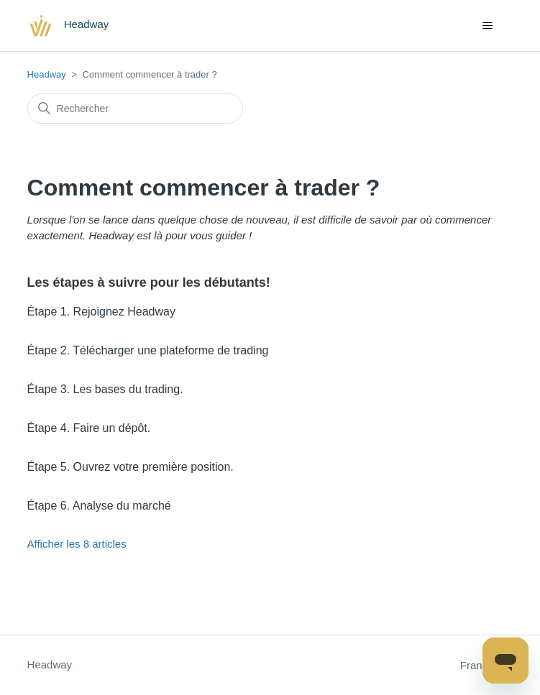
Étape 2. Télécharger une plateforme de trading (148, 350)
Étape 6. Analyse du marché (99, 506)
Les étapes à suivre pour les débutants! (148, 282)
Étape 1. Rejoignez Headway (101, 311)
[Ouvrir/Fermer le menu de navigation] (487, 25)
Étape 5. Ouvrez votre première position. (130, 467)
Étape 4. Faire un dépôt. (89, 428)
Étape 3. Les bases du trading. (105, 389)
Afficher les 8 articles (77, 544)
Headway (46, 74)
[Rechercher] (135, 108)
